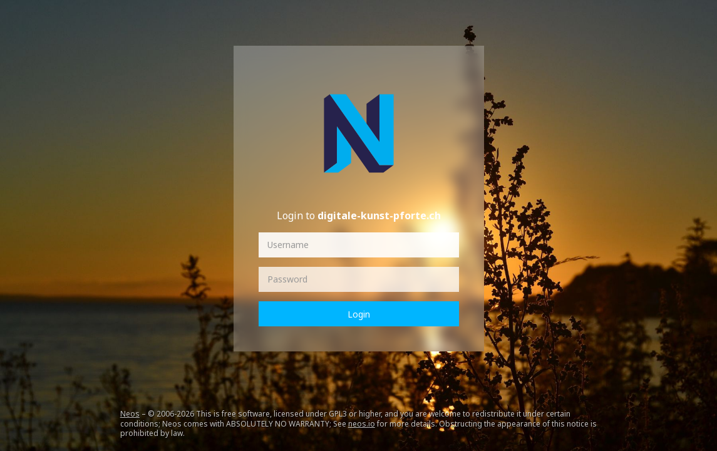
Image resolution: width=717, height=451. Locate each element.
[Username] (359, 244)
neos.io (361, 423)
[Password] (359, 279)
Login (359, 314)
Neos (130, 413)
